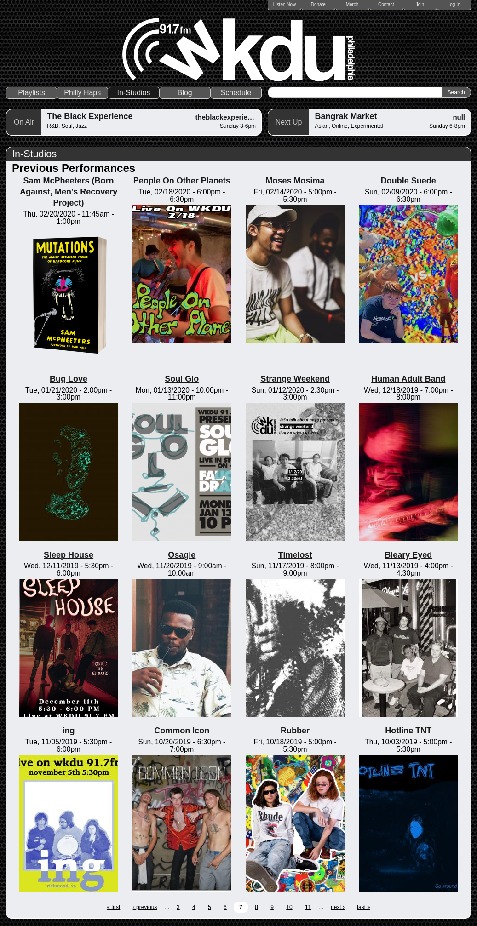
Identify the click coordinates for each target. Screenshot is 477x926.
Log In (454, 4)
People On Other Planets (181, 180)
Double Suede (408, 180)
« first (113, 907)
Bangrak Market (346, 116)
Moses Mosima (295, 180)
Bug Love (68, 378)
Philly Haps (82, 93)
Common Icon (181, 730)
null (459, 117)
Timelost (295, 555)
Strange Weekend (295, 378)
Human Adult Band (408, 378)
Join (420, 4)
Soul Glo (182, 378)
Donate (318, 4)
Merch (352, 4)
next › (338, 907)
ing (69, 730)
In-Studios (133, 93)
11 (308, 907)
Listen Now (284, 4)
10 (289, 907)
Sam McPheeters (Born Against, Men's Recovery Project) (68, 191)
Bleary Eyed (408, 555)
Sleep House (68, 555)
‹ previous (145, 907)
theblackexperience (227, 117)
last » (363, 907)
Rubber (295, 730)
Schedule (236, 93)
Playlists (31, 93)
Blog (185, 93)
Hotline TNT (408, 730)
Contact (386, 4)
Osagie (181, 555)
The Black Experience (89, 116)
